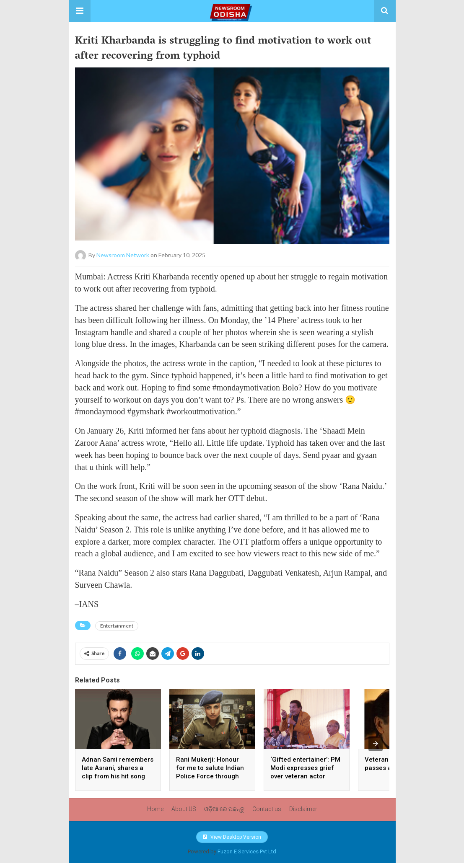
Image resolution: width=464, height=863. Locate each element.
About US (183, 809)
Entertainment (116, 626)
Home (155, 809)
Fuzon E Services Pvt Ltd (247, 851)
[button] (80, 11)
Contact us (266, 809)
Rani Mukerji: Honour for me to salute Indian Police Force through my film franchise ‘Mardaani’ (210, 776)
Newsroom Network (122, 254)
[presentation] (375, 743)
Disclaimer (303, 809)
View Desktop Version (232, 837)
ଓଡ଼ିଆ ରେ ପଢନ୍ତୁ (224, 809)
